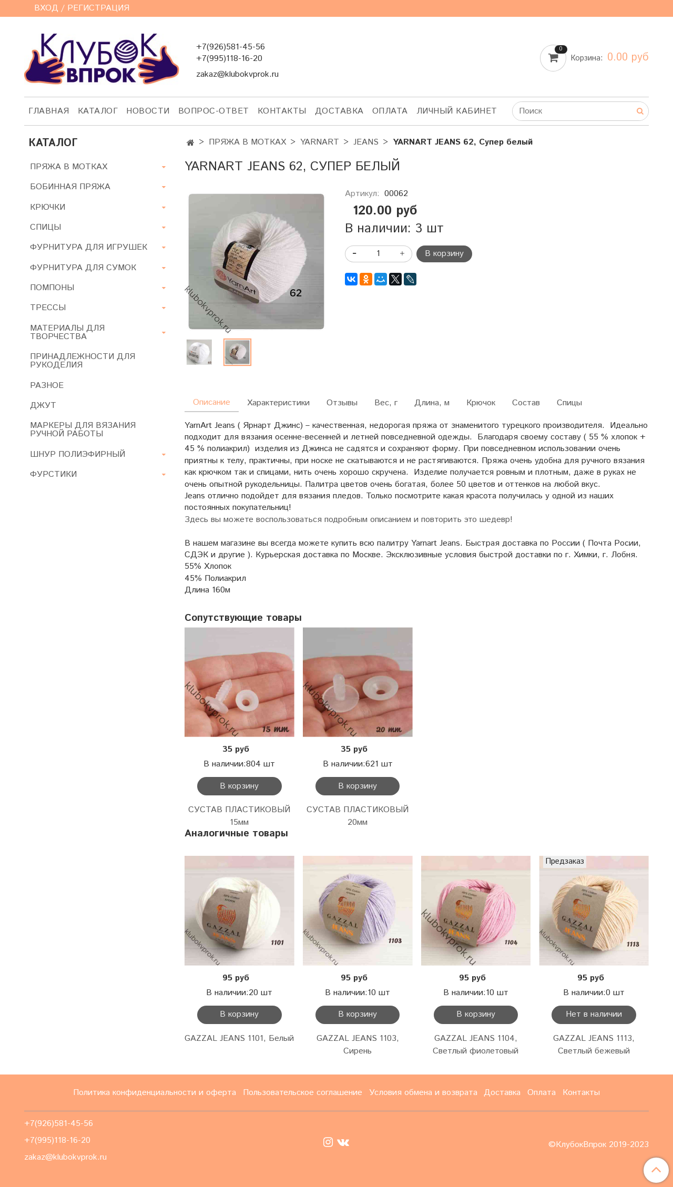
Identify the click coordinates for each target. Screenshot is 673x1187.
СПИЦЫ (45, 227)
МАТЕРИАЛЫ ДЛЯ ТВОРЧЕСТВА (67, 332)
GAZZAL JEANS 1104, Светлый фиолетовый (475, 1044)
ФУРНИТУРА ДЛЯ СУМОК (83, 268)
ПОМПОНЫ (52, 288)
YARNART (319, 142)
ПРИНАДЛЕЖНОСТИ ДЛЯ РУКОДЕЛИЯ (82, 361)
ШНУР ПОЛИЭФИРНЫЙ (77, 454)
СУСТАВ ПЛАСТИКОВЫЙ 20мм (358, 816)
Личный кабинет (456, 111)
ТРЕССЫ (48, 308)
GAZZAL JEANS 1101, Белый (239, 1038)
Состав (526, 403)
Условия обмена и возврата (423, 1093)
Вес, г (385, 403)
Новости (148, 111)
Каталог (98, 111)
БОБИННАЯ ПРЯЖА (70, 187)
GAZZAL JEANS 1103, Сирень (358, 1044)
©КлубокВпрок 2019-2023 (598, 1145)
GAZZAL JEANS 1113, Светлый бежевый (594, 1044)
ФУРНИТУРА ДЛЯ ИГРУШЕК (88, 247)
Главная (48, 111)
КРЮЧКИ (47, 207)
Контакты (282, 111)
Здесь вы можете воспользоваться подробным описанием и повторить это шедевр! (349, 520)
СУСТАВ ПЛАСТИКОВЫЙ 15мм (239, 816)
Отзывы (342, 403)
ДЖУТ (43, 406)
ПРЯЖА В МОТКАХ (247, 142)
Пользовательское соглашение (302, 1093)
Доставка (339, 111)
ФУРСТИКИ (53, 474)
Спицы (569, 403)
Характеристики (278, 403)
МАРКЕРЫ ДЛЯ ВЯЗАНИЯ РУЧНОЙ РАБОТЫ (83, 429)
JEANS (366, 142)
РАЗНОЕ (47, 386)
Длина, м (432, 403)
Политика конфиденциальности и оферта (154, 1093)
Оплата (390, 111)
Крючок (480, 403)
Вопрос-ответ (213, 111)
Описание (211, 402)
